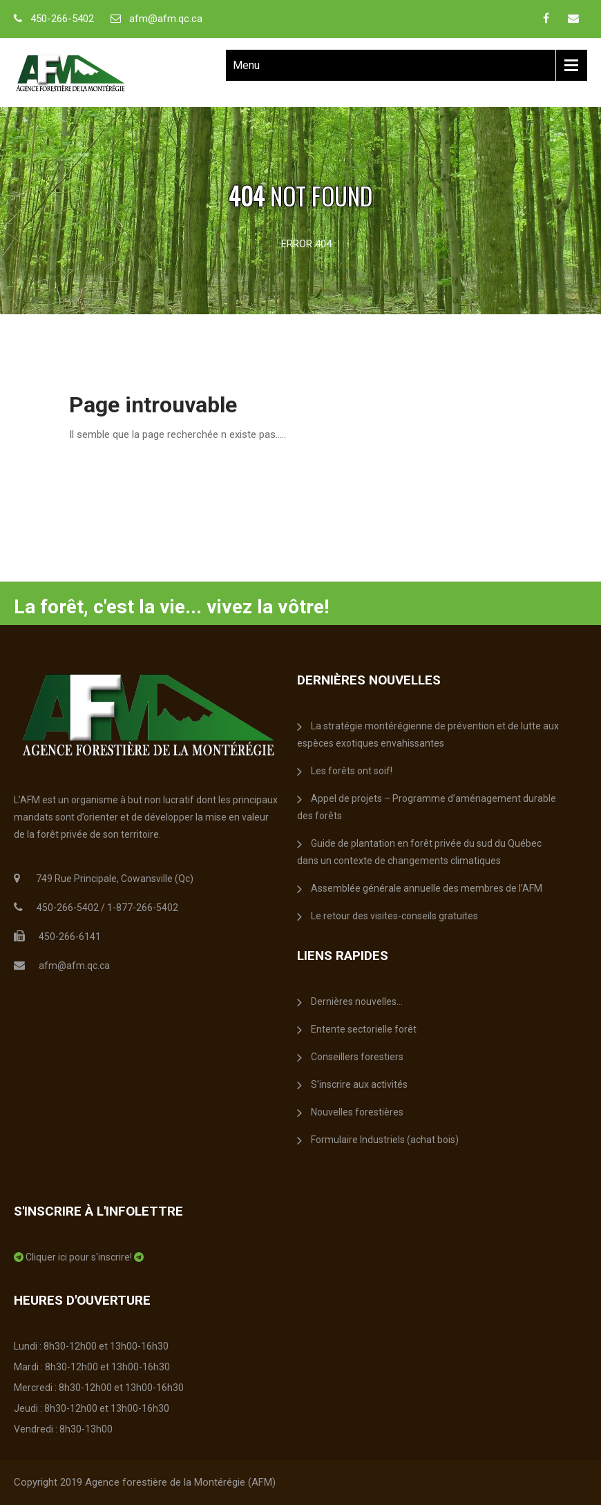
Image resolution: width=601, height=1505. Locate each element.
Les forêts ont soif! (351, 770)
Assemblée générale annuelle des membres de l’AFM (426, 888)
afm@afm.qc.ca (165, 18)
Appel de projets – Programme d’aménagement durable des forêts (426, 807)
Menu (246, 65)
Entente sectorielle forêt (364, 1029)
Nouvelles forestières (357, 1112)
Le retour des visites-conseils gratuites (394, 915)
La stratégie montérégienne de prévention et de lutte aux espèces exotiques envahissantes (428, 734)
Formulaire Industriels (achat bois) (385, 1139)
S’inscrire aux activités (359, 1084)
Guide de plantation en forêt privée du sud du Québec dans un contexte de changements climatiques (419, 852)
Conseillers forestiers (357, 1056)
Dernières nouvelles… (357, 1001)
